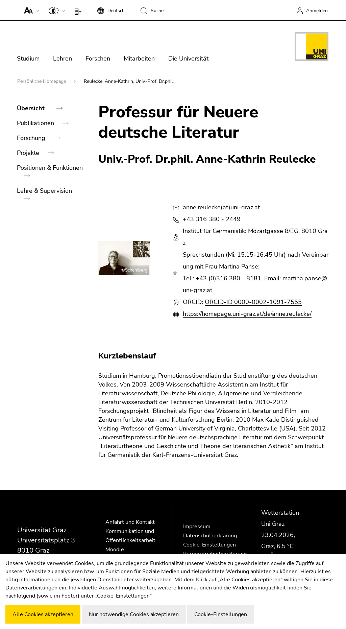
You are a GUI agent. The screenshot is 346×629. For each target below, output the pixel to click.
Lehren (62, 58)
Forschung (32, 138)
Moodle (114, 549)
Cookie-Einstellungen (209, 545)
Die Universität (188, 58)
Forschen (97, 58)
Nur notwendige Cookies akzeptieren (134, 614)
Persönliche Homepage (42, 81)
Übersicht (31, 108)
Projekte (29, 153)
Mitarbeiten (139, 58)
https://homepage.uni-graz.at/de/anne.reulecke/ (247, 314)
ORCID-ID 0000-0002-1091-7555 (253, 302)
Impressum (197, 526)
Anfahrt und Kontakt (130, 522)
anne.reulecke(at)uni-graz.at (221, 207)
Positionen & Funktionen (50, 168)
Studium (28, 58)
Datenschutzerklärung (210, 535)
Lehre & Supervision (44, 191)
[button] (30, 10)
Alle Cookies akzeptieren (43, 614)
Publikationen (36, 123)
